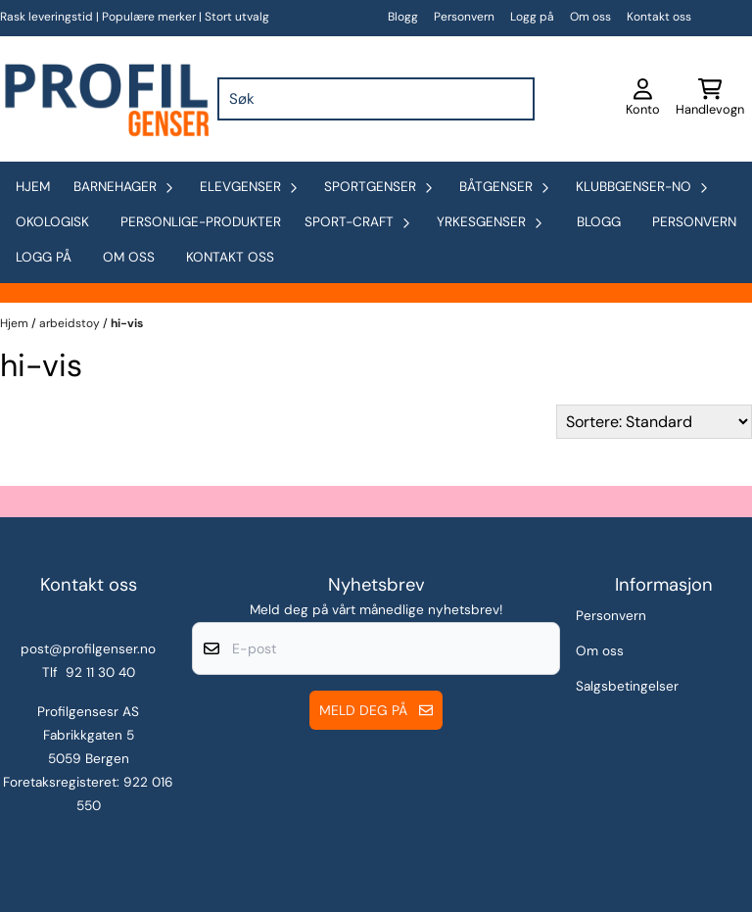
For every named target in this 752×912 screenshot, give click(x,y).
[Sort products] (654, 422)
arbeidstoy (71, 323)
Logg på (532, 16)
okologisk (52, 222)
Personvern (464, 16)
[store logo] (105, 99)
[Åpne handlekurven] (710, 99)
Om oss (590, 16)
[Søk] (376, 98)
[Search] (515, 98)
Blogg (403, 16)
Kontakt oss (659, 16)
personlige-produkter (200, 222)
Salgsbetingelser (627, 686)
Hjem (15, 323)
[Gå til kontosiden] (643, 99)
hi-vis (127, 323)
